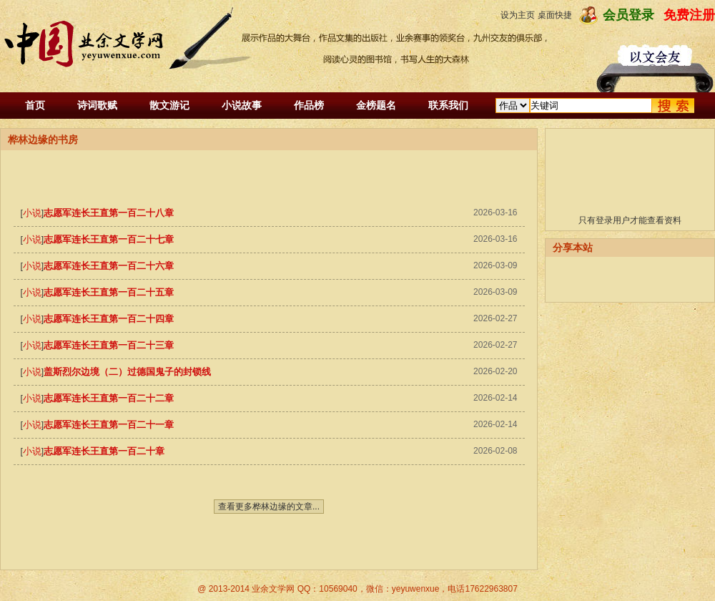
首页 (35, 105)
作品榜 (309, 105)
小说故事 (242, 105)
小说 (32, 212)
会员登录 (628, 15)
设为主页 (517, 15)
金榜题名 (376, 105)
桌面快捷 (555, 15)
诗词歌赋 (97, 105)
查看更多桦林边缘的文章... (269, 507)
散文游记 (169, 105)
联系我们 (448, 105)
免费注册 (689, 15)
